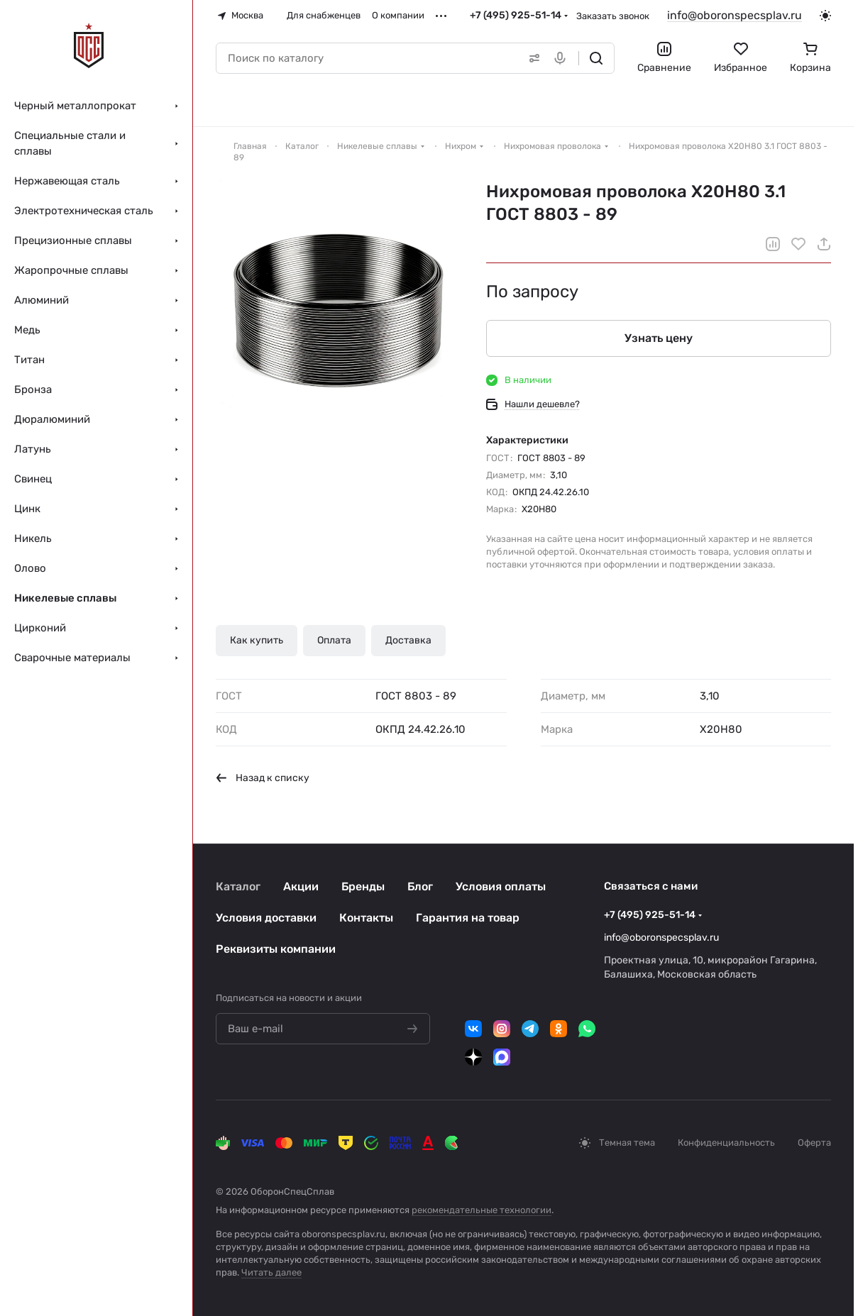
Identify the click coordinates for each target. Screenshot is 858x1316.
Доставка (408, 640)
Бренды (363, 886)
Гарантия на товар (467, 917)
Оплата (334, 640)
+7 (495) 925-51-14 (515, 15)
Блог (420, 886)
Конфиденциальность (726, 1142)
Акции (301, 886)
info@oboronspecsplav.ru (734, 15)
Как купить (256, 640)
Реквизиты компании (276, 949)
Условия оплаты (501, 886)
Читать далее (271, 1272)
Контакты (366, 917)
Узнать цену (659, 338)
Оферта (814, 1142)
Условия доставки (266, 917)
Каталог (238, 886)
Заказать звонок (612, 16)
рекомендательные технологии (481, 1210)
